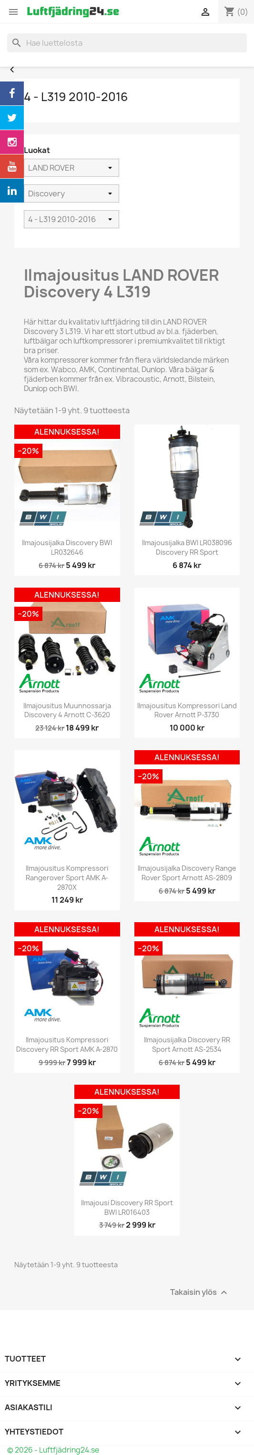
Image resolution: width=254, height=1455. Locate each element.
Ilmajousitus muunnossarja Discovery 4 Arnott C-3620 (67, 710)
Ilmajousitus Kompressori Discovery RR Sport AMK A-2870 (67, 1044)
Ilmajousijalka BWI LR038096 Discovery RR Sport (187, 547)
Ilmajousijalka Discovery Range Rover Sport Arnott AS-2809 (187, 873)
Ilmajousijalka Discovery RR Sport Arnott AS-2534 (187, 1044)
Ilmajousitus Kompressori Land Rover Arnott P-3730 (187, 710)
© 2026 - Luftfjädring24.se (53, 1450)
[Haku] (127, 42)
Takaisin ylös (200, 1292)
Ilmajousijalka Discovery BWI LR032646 (67, 547)
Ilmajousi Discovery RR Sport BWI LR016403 (127, 1207)
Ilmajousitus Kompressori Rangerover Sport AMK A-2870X (67, 878)
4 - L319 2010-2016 (76, 97)
